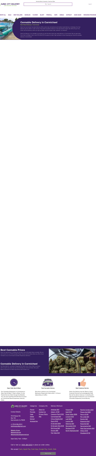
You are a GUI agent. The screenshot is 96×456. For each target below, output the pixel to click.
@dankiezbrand (16, 433)
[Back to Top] (48, 453)
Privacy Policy (43, 414)
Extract (32, 419)
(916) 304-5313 (26, 445)
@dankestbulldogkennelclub (20, 435)
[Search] (48, 4)
